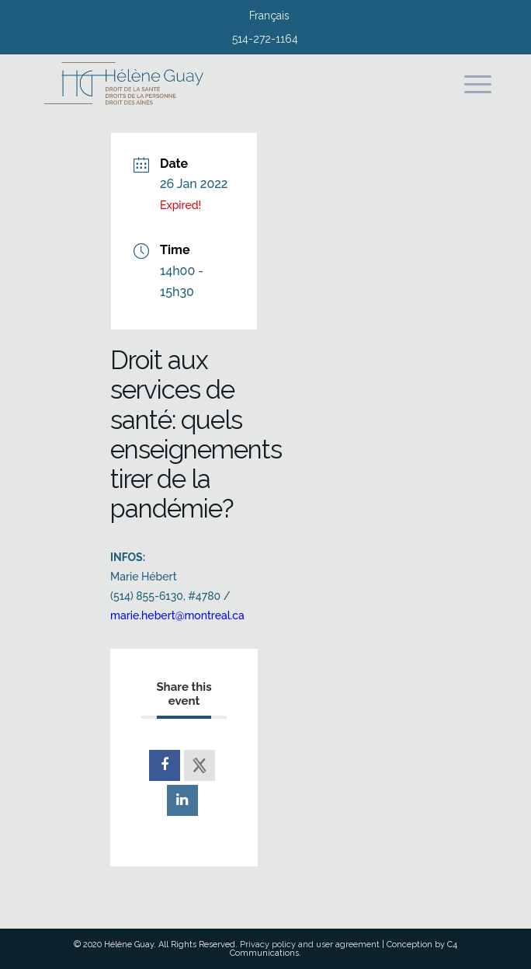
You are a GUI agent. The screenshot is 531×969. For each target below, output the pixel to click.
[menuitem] (269, 17)
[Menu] (470, 85)
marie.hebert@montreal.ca (177, 615)
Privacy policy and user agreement (310, 944)
